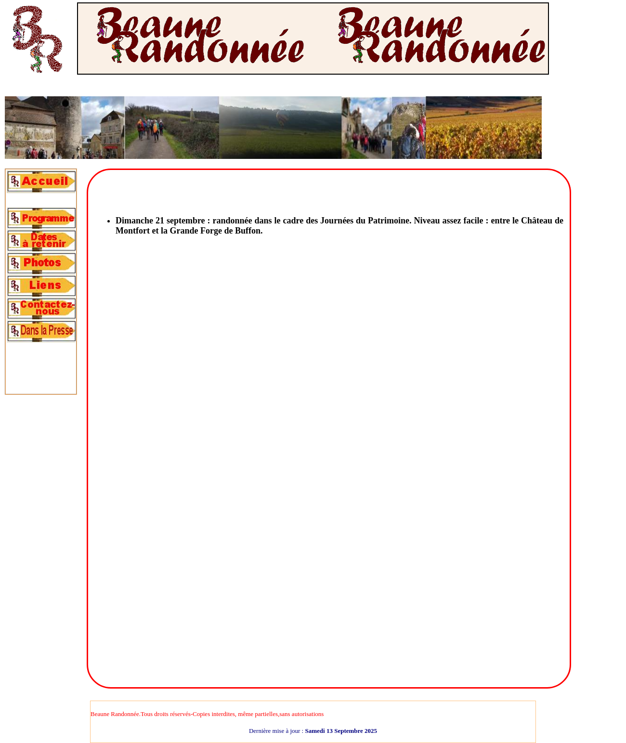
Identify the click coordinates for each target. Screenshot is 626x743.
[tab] (41, 181)
